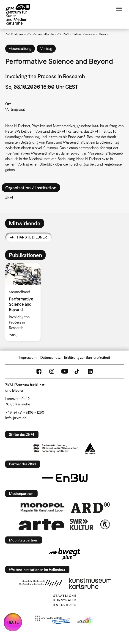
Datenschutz (50, 357)
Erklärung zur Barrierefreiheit (87, 357)
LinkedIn (90, 371)
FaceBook (39, 371)
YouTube (64, 371)
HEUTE (13, 622)
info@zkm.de (15, 418)
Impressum (28, 357)
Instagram (51, 371)
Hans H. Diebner (32, 237)
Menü (119, 9)
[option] (24, 302)
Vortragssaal (15, 109)
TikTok (77, 371)
